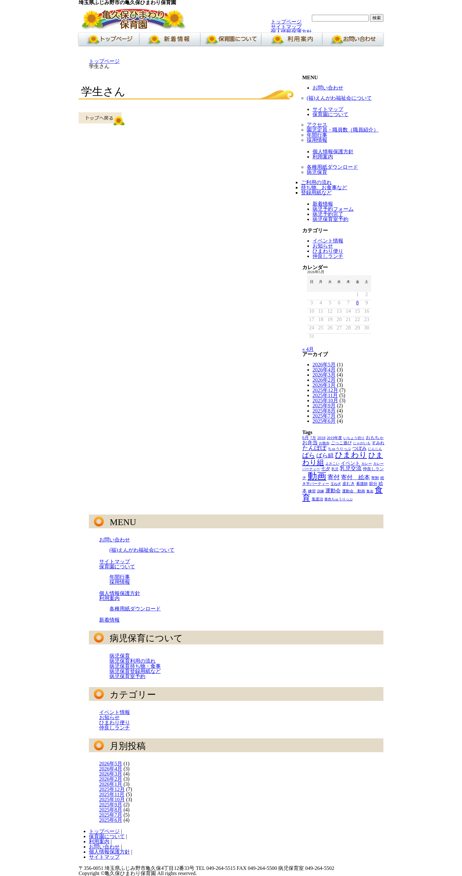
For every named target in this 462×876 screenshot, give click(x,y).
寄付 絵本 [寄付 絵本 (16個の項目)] (355, 477)
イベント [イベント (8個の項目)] (350, 463)
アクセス (317, 124)
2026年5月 (324, 364)
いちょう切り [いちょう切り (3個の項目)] (353, 438)
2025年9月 (324, 405)
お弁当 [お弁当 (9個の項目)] (310, 442)
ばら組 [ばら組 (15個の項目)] (325, 455)
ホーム (107, 40)
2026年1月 (324, 385)
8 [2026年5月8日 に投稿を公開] (357, 302)
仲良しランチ (327, 256)
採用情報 (317, 140)
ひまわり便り (327, 251)
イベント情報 (327, 240)
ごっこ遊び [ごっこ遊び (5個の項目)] (341, 443)
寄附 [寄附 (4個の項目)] (375, 478)
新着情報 (170, 40)
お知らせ (322, 246)
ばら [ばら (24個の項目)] (308, 455)
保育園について (231, 40)
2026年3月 (324, 375)
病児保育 (317, 172)
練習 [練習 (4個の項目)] (312, 491)
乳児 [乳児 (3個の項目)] (334, 469)
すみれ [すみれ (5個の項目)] (378, 443)
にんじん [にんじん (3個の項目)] (375, 449)
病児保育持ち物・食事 (135, 666)
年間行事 (317, 135)
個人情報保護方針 (291, 32)
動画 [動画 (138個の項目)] (317, 476)
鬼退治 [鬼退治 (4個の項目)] (317, 499)
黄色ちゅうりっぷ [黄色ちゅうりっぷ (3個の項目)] (338, 499)
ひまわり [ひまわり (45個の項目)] (351, 455)
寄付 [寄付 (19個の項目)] (334, 477)
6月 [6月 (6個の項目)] (305, 437)
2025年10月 (325, 400)
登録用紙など (316, 192)
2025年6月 (324, 421)
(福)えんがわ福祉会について (339, 98)
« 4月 (308, 349)
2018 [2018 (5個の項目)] (321, 438)
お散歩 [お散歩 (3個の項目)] (324, 443)
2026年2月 (324, 380)
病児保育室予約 (330, 219)
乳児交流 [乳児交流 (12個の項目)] (351, 468)
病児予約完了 (327, 214)
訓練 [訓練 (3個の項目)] (320, 491)
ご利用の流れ (316, 182)
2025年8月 (324, 410)
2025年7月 (324, 416)
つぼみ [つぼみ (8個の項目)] (359, 448)
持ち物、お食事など (324, 187)
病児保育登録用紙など (135, 671)
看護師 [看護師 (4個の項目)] (362, 483)
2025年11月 (325, 395)
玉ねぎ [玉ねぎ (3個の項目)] (335, 484)
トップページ (286, 21)
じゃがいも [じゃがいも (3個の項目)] (362, 443)
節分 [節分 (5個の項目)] (373, 483)
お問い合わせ (352, 40)
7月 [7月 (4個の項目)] (313, 438)
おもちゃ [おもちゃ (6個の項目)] (375, 437)
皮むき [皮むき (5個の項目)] (348, 483)
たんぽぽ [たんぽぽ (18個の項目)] (314, 448)
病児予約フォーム (333, 209)
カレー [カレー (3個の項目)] (366, 463)
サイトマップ (286, 27)
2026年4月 (324, 369)
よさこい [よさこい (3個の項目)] (332, 463)
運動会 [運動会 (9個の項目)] (333, 490)
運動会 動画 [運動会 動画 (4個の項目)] (353, 491)
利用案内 (291, 40)
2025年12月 (325, 390)
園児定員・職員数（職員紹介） (343, 129)
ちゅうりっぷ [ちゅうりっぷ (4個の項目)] (339, 449)
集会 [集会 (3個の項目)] (369, 491)
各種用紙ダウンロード (332, 167)
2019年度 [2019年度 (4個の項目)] (334, 438)
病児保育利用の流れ (132, 661)
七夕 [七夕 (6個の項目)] (325, 468)
